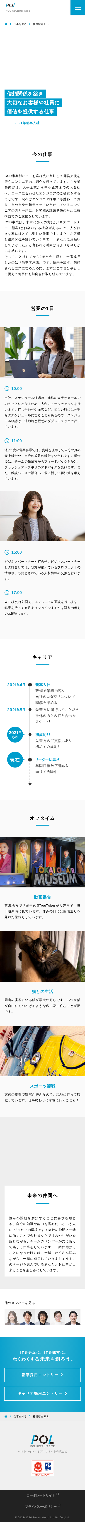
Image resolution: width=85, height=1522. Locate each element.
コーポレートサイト (43, 1495)
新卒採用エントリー (42, 1375)
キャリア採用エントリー (43, 1393)
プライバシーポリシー (42, 1506)
